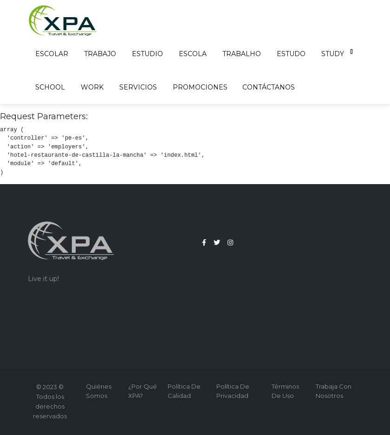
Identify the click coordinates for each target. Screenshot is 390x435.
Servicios (138, 87)
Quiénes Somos (98, 391)
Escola (193, 54)
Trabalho (242, 54)
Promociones (200, 87)
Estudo (291, 54)
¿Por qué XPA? (142, 391)
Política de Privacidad (232, 391)
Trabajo (100, 54)
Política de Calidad (184, 391)
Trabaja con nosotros (333, 391)
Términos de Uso (285, 391)
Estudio (148, 54)
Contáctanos (268, 87)
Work (92, 87)
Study (333, 54)
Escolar (52, 54)
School (50, 87)
